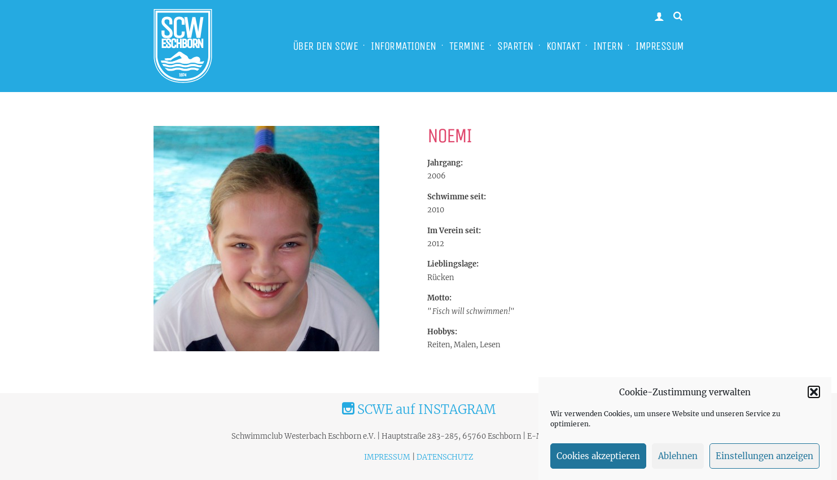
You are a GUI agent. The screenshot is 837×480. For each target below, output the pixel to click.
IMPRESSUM (660, 46)
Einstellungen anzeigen (764, 459)
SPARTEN (515, 46)
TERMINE (467, 46)
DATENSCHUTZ (445, 457)
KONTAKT (563, 46)
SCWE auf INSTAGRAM (419, 409)
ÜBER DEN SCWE (325, 46)
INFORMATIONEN (403, 46)
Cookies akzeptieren (598, 459)
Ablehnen (678, 459)
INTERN (608, 46)
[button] (814, 395)
